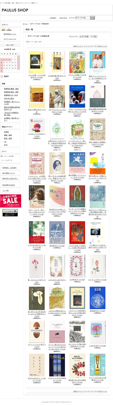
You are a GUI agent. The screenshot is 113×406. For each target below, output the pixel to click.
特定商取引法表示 (8, 185)
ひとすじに (97, 280)
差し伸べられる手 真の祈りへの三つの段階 (37, 314)
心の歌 (77, 279)
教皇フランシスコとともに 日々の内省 (97, 78)
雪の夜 (57, 246)
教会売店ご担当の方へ (10, 178)
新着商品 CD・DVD (11, 95)
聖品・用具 (8, 138)
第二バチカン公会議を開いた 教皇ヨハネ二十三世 (57, 178)
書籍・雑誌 (8, 135)
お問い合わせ (63, 18)
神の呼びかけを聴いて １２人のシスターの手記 (57, 212)
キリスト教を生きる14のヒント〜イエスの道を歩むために (57, 347)
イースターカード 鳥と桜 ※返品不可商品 (77, 143)
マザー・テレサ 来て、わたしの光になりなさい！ (36, 212)
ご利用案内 (52, 18)
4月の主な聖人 (9, 98)
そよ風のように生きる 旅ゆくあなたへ (98, 247)
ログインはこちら (10, 39)
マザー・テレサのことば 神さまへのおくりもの (77, 111)
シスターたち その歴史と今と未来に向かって (37, 178)
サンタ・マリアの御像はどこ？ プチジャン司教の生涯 (77, 211)
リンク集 (5, 190)
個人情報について (8, 173)
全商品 (6, 132)
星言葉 (97, 311)
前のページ (77, 46)
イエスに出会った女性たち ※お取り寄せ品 (77, 248)
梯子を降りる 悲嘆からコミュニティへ (97, 178)
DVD (5, 145)
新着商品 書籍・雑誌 (11, 89)
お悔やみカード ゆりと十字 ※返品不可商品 (57, 143)
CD (5, 142)
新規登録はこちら (10, 34)
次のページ (102, 46)
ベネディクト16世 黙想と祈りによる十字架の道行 (77, 313)
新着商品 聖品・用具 (11, 92)
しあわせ (97, 346)
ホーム (25, 24)
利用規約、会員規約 (9, 168)
